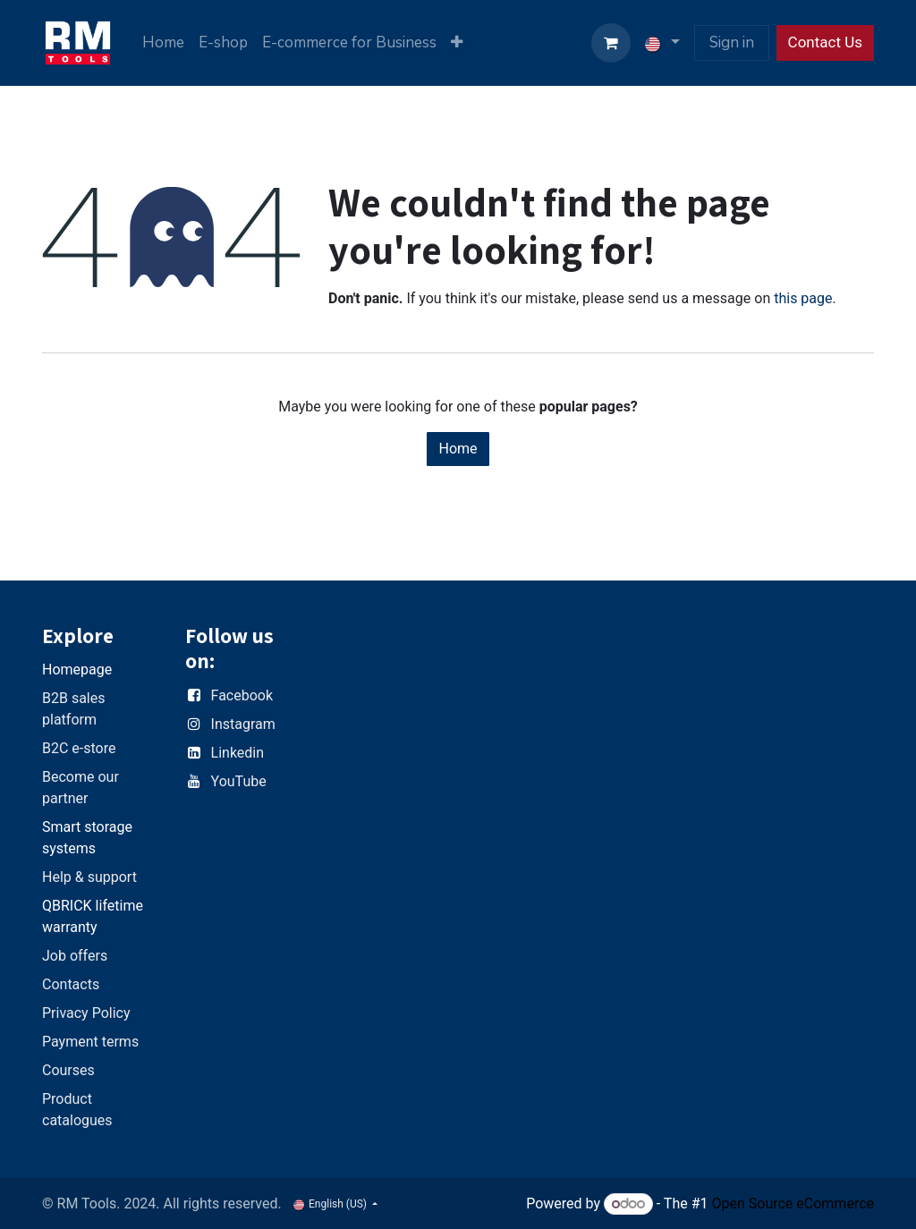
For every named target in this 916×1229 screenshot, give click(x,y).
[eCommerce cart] (611, 43)
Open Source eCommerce (792, 1203)
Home (457, 448)
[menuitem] (163, 43)
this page (803, 298)
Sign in (731, 42)
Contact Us (825, 42)
